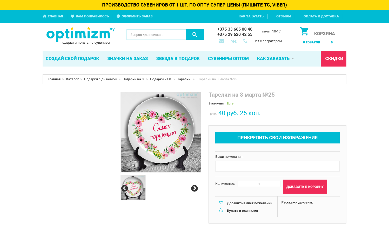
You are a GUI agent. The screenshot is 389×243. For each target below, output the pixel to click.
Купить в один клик (242, 211)
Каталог (72, 79)
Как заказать (251, 16)
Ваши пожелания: (229, 157)
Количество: (225, 184)
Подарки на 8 (134, 79)
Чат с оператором (267, 41)
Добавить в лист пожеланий (249, 203)
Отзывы (283, 16)
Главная (55, 16)
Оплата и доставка (321, 16)
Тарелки (184, 79)
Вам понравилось (92, 16)
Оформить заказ (137, 16)
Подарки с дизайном (100, 79)
